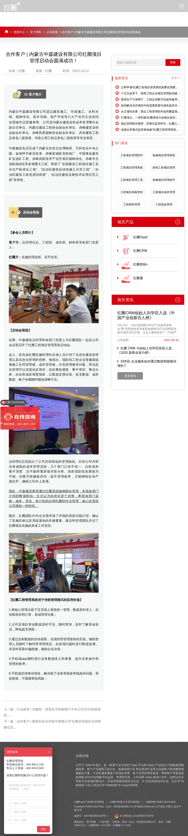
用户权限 (91, 821)
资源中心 (19, 32)
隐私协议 (79, 821)
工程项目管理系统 (131, 167)
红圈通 (138, 278)
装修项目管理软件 (164, 179)
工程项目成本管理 (164, 192)
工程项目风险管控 (131, 192)
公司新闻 (52, 32)
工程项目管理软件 (131, 155)
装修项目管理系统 (164, 155)
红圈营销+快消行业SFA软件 (161, 802)
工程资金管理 (163, 204)
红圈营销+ (140, 264)
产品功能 (104, 821)
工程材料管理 (131, 204)
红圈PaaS (140, 237)
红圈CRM (140, 250)
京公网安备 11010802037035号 (134, 815)
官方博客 (35, 32)
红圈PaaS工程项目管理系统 (89, 802)
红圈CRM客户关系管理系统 (125, 802)
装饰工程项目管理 (164, 167)
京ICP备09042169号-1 (96, 815)
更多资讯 (130, 375)
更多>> (175, 77)
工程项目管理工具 (131, 179)
